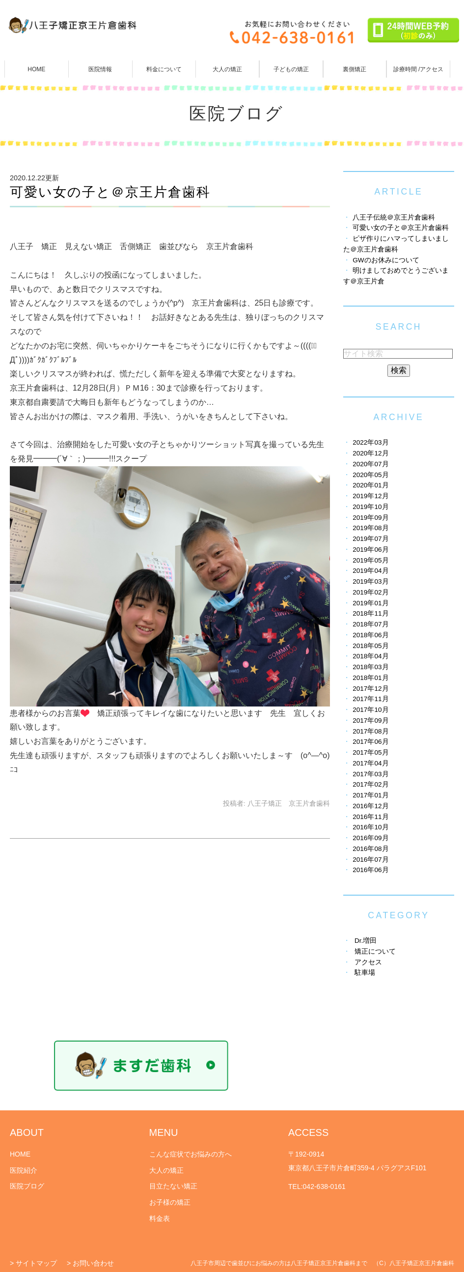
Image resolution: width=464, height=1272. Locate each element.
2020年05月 (370, 475)
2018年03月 (370, 667)
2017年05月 (370, 752)
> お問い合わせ (90, 1263)
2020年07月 (370, 464)
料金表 (159, 1218)
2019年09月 (370, 517)
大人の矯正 (227, 69)
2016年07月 (370, 859)
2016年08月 (370, 848)
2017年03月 (370, 774)
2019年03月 (370, 581)
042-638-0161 (324, 1186)
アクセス (368, 962)
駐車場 (365, 972)
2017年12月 (370, 688)
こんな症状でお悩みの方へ (190, 1154)
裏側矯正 (354, 69)
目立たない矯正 (173, 1186)
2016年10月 (370, 827)
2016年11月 (370, 816)
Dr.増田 (366, 940)
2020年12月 (370, 453)
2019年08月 (370, 528)
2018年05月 (370, 646)
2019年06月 (370, 549)
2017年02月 (370, 784)
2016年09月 (370, 838)
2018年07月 (370, 624)
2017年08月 (370, 731)
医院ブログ (27, 1186)
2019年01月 (370, 603)
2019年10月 (370, 506)
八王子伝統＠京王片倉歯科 (394, 217)
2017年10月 (370, 709)
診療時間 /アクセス (418, 69)
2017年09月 (370, 720)
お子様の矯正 (170, 1202)
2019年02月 (370, 592)
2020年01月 (370, 485)
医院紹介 (23, 1170)
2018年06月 (370, 635)
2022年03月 (370, 442)
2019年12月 (370, 496)
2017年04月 (370, 763)
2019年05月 (370, 560)
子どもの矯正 (291, 69)
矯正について (375, 951)
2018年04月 (370, 656)
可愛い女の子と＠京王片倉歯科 (110, 192)
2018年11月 (370, 613)
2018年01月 (370, 677)
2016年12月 (370, 806)
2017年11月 (370, 699)
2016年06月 (370, 870)
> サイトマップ (33, 1263)
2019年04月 (370, 570)
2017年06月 (370, 741)
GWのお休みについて (386, 260)
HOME (36, 69)
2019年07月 (370, 538)
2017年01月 (370, 795)
